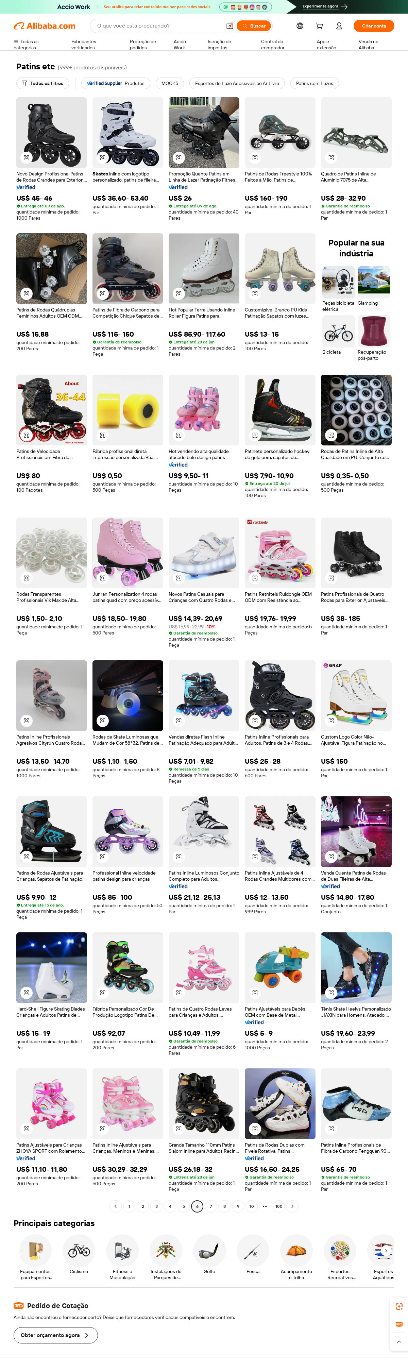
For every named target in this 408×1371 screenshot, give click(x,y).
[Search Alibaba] (158, 26)
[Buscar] (254, 25)
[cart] (321, 27)
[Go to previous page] (115, 1206)
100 (279, 1206)
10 (252, 1206)
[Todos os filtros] (42, 83)
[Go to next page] (292, 1206)
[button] (230, 26)
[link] (399, 1306)
